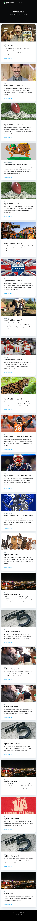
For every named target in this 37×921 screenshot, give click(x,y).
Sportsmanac (16, 912)
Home (20, 2)
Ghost (22, 914)
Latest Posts (16, 914)
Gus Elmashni (8, 58)
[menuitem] (20, 3)
